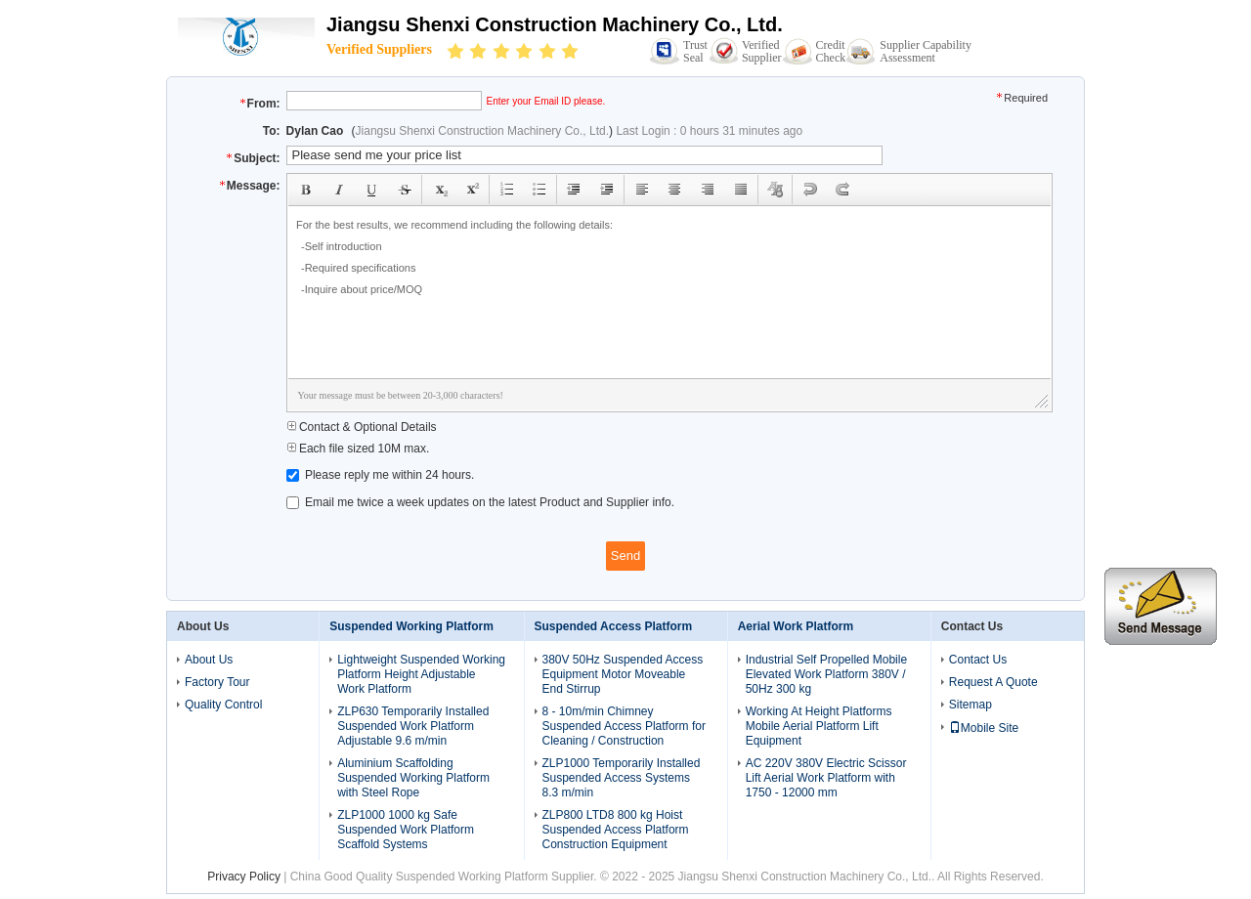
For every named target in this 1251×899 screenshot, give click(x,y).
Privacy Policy (243, 876)
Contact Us (978, 659)
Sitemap (970, 704)
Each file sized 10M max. (358, 448)
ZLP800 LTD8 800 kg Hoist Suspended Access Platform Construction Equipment (615, 829)
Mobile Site (983, 728)
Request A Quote (993, 682)
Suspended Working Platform (411, 626)
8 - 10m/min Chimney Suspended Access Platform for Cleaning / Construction (624, 726)
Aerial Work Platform (795, 626)
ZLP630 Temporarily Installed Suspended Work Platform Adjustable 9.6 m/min (413, 726)
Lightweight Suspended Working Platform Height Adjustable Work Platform (421, 674)
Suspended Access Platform (614, 626)
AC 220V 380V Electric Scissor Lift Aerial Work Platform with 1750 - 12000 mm (826, 777)
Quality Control (223, 704)
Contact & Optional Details (361, 427)
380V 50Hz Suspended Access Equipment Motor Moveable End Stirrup (623, 674)
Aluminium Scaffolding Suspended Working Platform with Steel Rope (413, 777)
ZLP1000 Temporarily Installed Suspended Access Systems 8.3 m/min (621, 777)
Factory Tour (217, 682)
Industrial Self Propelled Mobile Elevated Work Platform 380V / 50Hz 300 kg (826, 674)
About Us (209, 659)
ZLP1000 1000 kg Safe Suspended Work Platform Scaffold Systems (405, 829)
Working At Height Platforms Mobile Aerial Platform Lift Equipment (819, 726)
